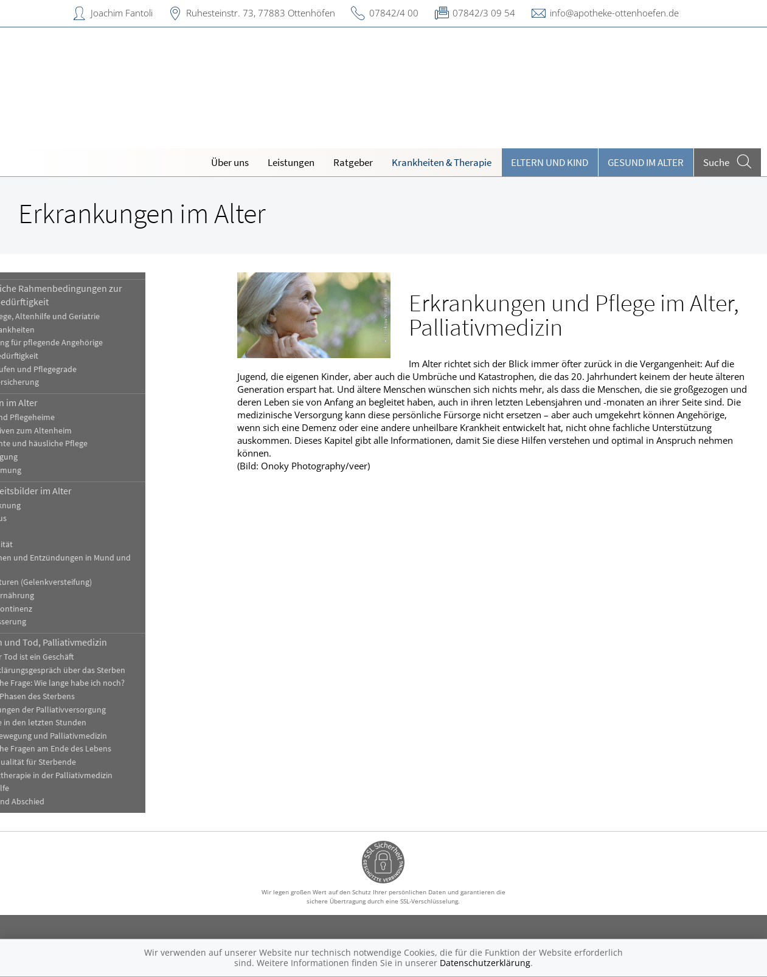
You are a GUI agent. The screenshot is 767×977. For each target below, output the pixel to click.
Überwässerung (49, 621)
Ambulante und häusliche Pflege (80, 443)
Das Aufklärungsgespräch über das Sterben (98, 670)
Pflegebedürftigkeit (55, 356)
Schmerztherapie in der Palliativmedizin (92, 775)
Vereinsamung (46, 470)
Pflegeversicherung (55, 382)
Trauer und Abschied (58, 801)
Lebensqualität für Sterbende (74, 762)
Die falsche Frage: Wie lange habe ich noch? (98, 683)
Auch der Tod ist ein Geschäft (73, 657)
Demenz (35, 531)
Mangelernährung (53, 595)
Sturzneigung (45, 457)
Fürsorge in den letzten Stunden (79, 722)
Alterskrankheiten (53, 330)
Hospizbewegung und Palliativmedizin (89, 736)
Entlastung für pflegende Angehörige (87, 342)
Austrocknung (46, 505)
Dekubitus (39, 518)
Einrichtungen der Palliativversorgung (89, 710)
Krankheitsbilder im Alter (72, 491)
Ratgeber (353, 162)
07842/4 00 (393, 13)
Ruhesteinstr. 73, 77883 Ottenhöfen (260, 13)
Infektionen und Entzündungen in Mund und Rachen (101, 564)
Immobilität (42, 544)
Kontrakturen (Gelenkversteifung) (82, 582)
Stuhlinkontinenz (52, 609)
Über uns (230, 162)
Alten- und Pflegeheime (63, 417)
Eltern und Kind (549, 162)
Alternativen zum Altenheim (72, 431)
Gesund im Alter (646, 162)
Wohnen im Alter (55, 402)
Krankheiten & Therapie (441, 162)
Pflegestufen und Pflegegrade (74, 369)
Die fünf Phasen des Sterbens (73, 696)
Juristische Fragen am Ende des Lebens (91, 749)
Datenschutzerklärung (485, 962)
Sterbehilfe (40, 788)
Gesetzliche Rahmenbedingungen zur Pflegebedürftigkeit (97, 295)
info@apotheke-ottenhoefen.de (614, 13)
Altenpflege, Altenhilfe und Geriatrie (86, 316)
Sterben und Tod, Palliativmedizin (89, 642)
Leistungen (291, 162)
